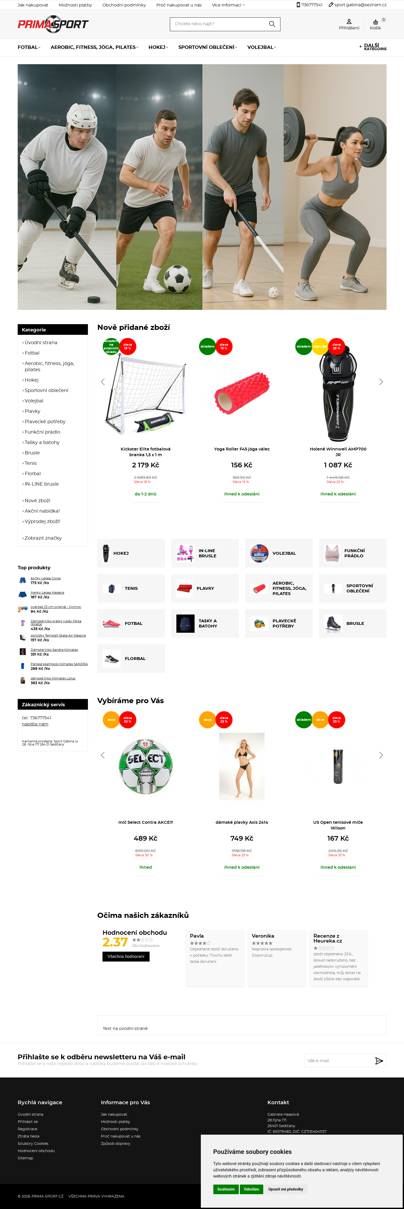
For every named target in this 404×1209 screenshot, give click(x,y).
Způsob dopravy (115, 1144)
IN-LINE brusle (42, 484)
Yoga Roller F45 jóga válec (242, 449)
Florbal (33, 474)
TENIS (120, 588)
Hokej (157, 47)
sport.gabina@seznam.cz (361, 5)
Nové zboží (37, 501)
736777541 (312, 5)
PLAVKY (195, 588)
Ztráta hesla (28, 1136)
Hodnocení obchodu (36, 1151)
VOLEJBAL (273, 553)
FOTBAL (122, 624)
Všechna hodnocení (126, 956)
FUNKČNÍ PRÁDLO (344, 553)
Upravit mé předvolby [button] (285, 1189)
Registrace (27, 1129)
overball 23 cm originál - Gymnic (56, 607)
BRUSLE (344, 624)
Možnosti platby (75, 5)
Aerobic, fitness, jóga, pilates (93, 47)
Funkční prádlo (42, 432)
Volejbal (260, 47)
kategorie (375, 47)
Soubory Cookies (33, 1144)
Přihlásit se (28, 1122)
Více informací (226, 5)
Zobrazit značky (43, 538)
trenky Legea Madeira (47, 592)
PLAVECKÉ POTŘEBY (273, 624)
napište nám (35, 724)
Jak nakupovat (33, 5)
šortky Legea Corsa (46, 578)
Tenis (31, 463)
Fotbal (28, 47)
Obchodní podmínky (124, 5)
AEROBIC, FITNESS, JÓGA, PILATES (278, 588)
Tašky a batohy (42, 442)
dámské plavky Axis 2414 (242, 822)
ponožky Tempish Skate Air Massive (58, 635)
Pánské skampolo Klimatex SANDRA (59, 664)
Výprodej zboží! (42, 521)
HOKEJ (115, 553)
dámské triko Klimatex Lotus (53, 678)
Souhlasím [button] (226, 1189)
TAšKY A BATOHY (196, 624)
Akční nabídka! (42, 511)
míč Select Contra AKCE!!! (145, 822)
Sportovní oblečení (206, 47)
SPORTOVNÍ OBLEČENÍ (348, 588)
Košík (378, 23)
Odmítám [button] (251, 1189)
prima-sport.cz (47, 1196)
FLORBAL (124, 659)
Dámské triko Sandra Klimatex (54, 649)
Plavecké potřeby (45, 422)
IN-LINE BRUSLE (196, 553)
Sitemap (25, 1158)
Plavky (32, 411)
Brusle (32, 453)
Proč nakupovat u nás (179, 5)
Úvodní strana (41, 343)
